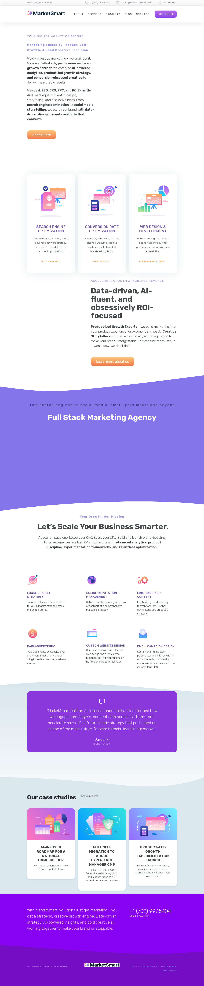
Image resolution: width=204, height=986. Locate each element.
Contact (142, 14)
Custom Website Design (105, 645)
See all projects (89, 796)
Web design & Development (153, 228)
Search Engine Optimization (51, 228)
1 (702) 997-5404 (100, 2)
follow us (169, 2)
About (79, 14)
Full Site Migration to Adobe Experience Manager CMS (102, 855)
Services (94, 14)
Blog (128, 14)
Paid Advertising (41, 646)
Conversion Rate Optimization (102, 228)
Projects (113, 14)
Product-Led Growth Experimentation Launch (153, 853)
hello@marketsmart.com (136, 2)
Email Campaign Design (156, 646)
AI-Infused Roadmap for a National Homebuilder (51, 853)
